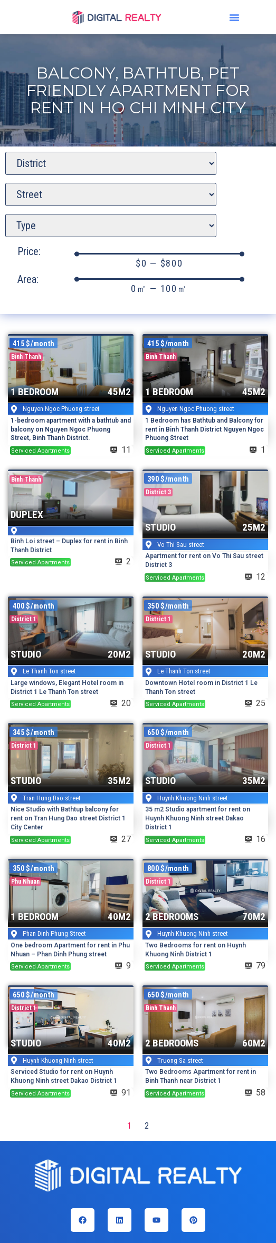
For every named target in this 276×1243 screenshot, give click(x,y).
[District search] (110, 163)
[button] (234, 17)
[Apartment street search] (110, 194)
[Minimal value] (159, 253)
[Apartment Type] (110, 225)
